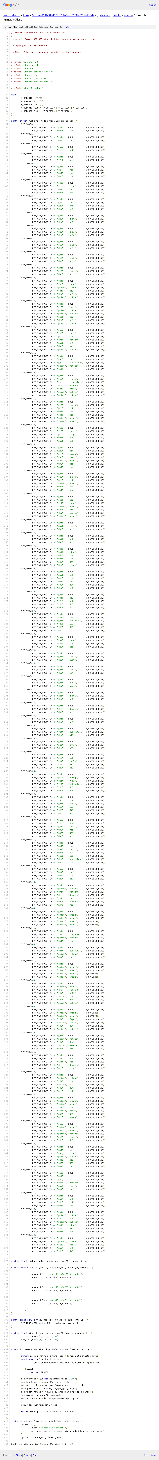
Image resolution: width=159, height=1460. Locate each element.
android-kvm (11, 15)
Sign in (152, 4)
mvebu (128, 15)
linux (26, 15)
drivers (105, 15)
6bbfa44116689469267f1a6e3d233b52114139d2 (63, 15)
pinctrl (116, 15)
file (67, 27)
